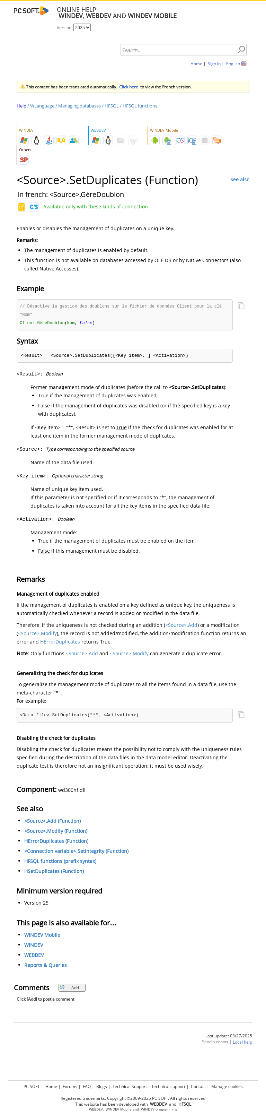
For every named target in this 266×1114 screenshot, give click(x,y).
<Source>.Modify (37, 634)
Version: (65, 28)
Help (21, 106)
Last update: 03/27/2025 (228, 1037)
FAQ (87, 1086)
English (233, 64)
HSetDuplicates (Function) (54, 872)
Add (69, 989)
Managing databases (79, 106)
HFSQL (112, 106)
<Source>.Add (181, 626)
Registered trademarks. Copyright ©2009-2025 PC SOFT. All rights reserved (133, 1098)
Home (196, 64)
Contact (198, 1086)
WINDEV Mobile (42, 936)
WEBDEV (34, 956)
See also (239, 179)
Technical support (168, 1086)
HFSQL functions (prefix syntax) (60, 862)
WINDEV (33, 946)
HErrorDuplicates (60, 642)
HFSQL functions (140, 106)
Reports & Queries (45, 966)
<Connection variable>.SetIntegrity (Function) (76, 852)
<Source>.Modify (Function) (55, 832)
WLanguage (42, 106)
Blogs (101, 1086)
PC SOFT (32, 1086)
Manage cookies (227, 1086)
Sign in (214, 64)
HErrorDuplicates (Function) (56, 842)
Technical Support (130, 1086)
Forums (70, 1086)
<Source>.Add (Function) (52, 822)
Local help (242, 1043)
